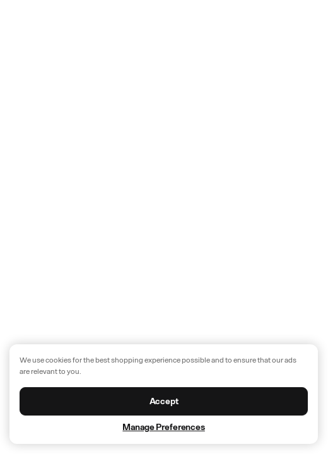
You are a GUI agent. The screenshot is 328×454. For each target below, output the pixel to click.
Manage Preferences (163, 427)
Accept (164, 401)
